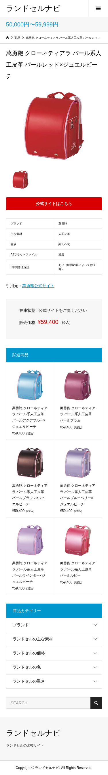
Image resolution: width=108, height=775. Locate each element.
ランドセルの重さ (29, 681)
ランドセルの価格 (29, 653)
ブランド (21, 625)
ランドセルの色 (27, 667)
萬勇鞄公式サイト (38, 285)
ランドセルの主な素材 (33, 639)
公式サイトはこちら (54, 203)
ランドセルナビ (33, 8)
